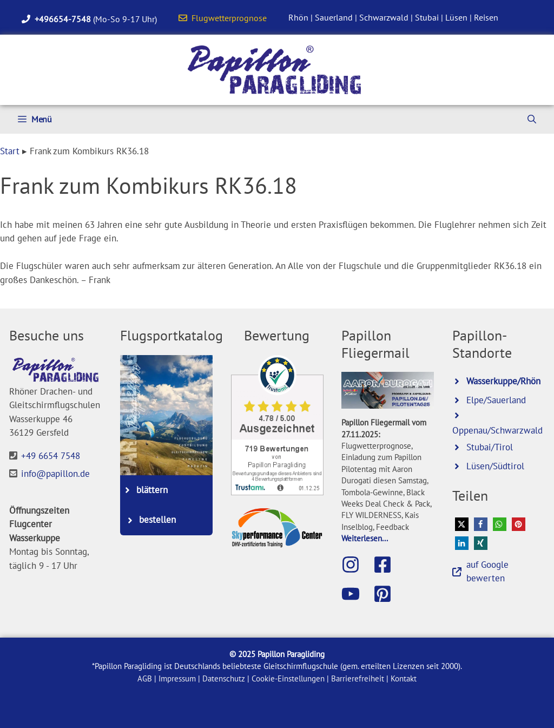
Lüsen (456, 17)
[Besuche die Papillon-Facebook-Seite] (388, 564)
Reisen (486, 17)
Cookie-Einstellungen (288, 678)
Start (9, 151)
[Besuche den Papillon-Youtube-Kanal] (356, 593)
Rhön (298, 17)
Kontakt (404, 678)
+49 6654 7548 (50, 456)
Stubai (427, 17)
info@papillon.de (55, 474)
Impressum (177, 678)
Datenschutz (223, 678)
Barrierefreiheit (357, 678)
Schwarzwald (383, 17)
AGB (144, 678)
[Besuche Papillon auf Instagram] (356, 564)
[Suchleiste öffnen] (531, 119)
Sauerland (334, 17)
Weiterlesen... (364, 538)
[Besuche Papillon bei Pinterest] (388, 593)
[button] (462, 524)
